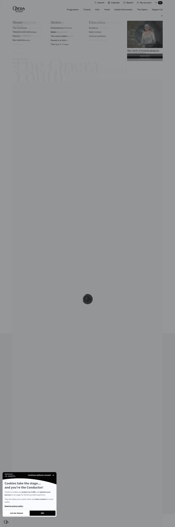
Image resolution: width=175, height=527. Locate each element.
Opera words (91, 30)
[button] (6, 522)
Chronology (131, 30)
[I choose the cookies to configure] (17, 513)
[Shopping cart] (128, 2)
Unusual (39, 30)
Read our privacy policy (14, 506)
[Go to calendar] (114, 2)
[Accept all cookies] (43, 513)
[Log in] (144, 2)
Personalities (111, 30)
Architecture (22, 30)
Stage (53, 30)
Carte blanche (70, 30)
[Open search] (99, 2)
